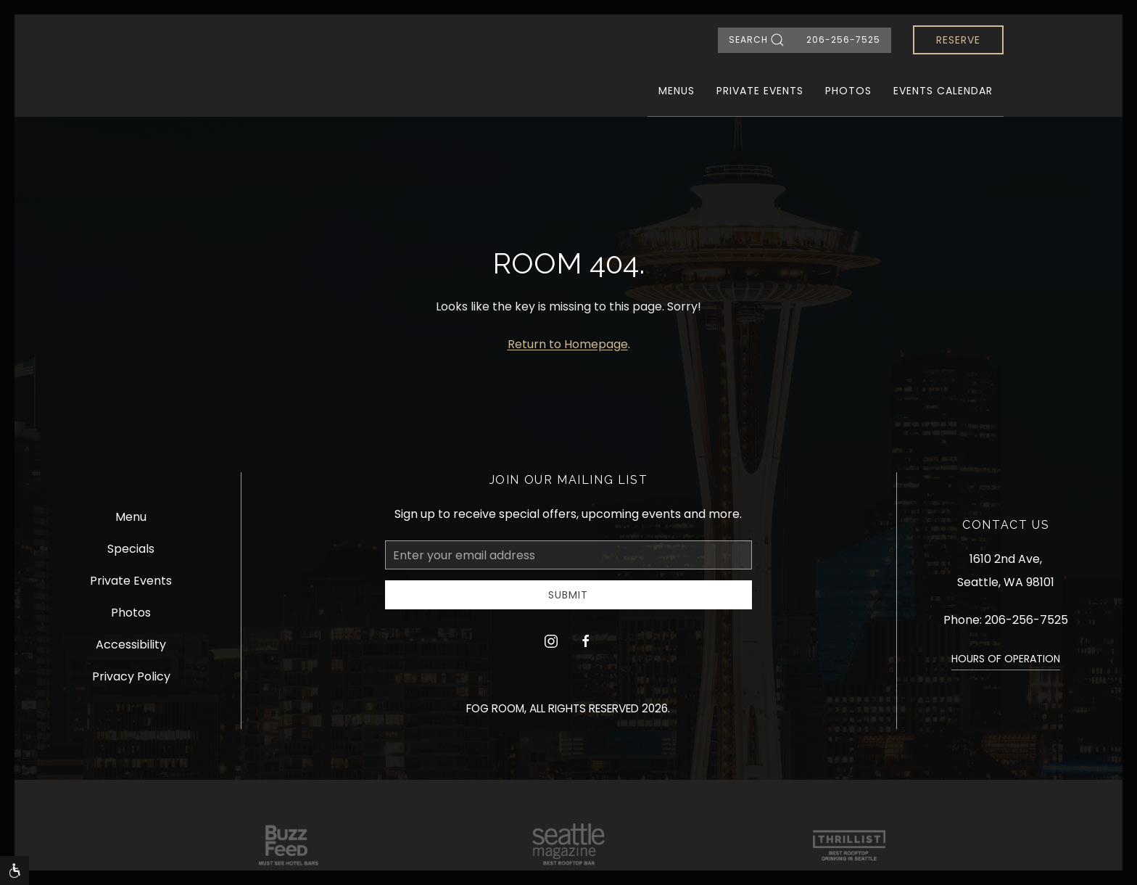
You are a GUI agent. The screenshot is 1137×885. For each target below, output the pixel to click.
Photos (848, 90)
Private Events (759, 90)
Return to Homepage (568, 344)
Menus (676, 90)
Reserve (958, 40)
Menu (130, 517)
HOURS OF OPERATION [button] (1005, 658)
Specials (130, 548)
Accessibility (131, 644)
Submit (568, 595)
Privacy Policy (131, 676)
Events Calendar (943, 90)
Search (757, 40)
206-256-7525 (843, 39)
